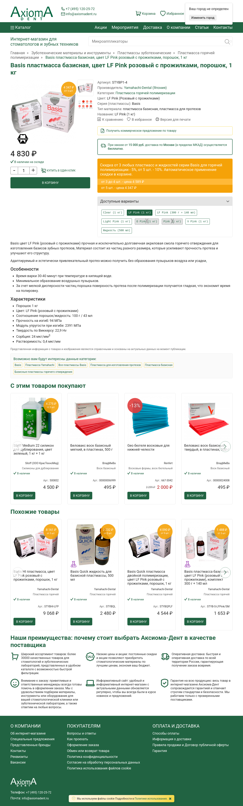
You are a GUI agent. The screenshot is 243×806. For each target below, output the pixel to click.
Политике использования (151, 798)
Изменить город (203, 18)
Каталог (20, 27)
